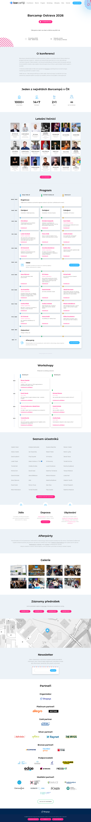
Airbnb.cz (69, 523)
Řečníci (37, 3)
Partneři (68, 3)
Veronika (70, 518)
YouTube (44, 606)
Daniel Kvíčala (46, 289)
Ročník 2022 (66, 611)
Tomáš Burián (25, 418)
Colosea (47, 544)
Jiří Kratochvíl (25, 248)
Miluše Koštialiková (69, 303)
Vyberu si (46, 819)
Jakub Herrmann (68, 289)
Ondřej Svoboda (47, 303)
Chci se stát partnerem (45, 801)
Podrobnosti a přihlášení (26, 387)
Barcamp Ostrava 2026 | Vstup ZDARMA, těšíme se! (17, 3)
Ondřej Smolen (67, 234)
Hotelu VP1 (65, 518)
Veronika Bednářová (48, 248)
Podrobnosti (24, 227)
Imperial (75, 518)
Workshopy (50, 3)
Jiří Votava (45, 274)
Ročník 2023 (52, 611)
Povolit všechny (57, 819)
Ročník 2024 (38, 611)
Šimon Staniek (25, 380)
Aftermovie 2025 (45, 22)
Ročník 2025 (25, 611)
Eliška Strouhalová (68, 316)
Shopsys (47, 68)
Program (43, 3)
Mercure (67, 520)
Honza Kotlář (46, 316)
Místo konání (41, 516)
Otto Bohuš (24, 221)
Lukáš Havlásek (25, 234)
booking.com (72, 521)
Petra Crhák (45, 234)
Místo (62, 3)
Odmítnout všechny (33, 819)
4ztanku (39, 544)
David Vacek (24, 393)
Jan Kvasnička (25, 289)
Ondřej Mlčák (25, 303)
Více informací (74, 265)
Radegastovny (33, 544)
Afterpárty (57, 3)
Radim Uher (66, 248)
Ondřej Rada (56, 418)
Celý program (45, 177)
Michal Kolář (67, 274)
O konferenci (30, 3)
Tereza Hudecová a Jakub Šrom (30, 406)
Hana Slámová (25, 274)
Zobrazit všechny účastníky (45, 496)
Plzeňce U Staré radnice (57, 542)
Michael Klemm (57, 393)
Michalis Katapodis (47, 221)
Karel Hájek (66, 221)
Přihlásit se (77, 3)
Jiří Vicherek (24, 316)
